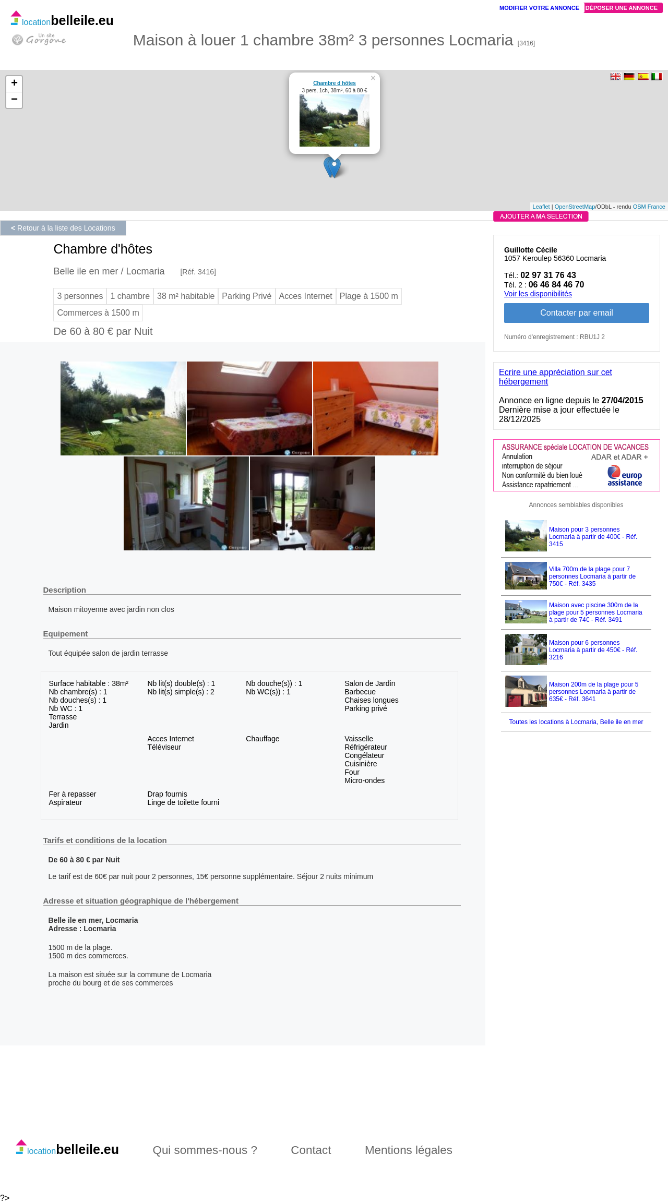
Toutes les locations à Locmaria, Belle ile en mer (576, 722)
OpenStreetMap (575, 206)
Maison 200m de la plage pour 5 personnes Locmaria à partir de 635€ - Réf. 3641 (593, 692)
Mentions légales (408, 1150)
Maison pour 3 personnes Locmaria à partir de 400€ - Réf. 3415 (593, 537)
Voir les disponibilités (538, 294)
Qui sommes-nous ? (205, 1150)
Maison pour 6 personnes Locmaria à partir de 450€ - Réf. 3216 (593, 650)
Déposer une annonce (622, 8)
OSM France (649, 206)
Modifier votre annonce (539, 8)
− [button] (14, 100)
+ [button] (14, 84)
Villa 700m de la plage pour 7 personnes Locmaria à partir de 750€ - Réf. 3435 (592, 576)
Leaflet (541, 206)
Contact (311, 1150)
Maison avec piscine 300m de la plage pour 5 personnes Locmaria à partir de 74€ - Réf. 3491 (595, 612)
